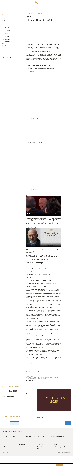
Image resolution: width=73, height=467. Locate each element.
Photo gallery (6, 36)
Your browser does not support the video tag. (43, 206)
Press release (4, 43)
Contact (3, 446)
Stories (36, 7)
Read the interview (30, 71)
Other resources (7, 37)
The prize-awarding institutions (35, 436)
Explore (67, 423)
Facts (5, 25)
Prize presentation (7, 30)
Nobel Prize (5, 452)
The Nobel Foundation (8, 436)
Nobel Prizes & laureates (26, 7)
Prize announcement (6, 41)
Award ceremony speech (7, 52)
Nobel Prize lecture (8, 28)
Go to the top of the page (30, 380)
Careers (38, 448)
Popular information (6, 45)
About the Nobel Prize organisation (12, 431)
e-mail (58, 372)
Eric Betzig (5, 22)
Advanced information (7, 47)
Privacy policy (22, 444)
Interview (6, 33)
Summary (4, 18)
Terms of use (22, 446)
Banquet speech (7, 31)
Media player (39, 446)
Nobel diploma (7, 34)
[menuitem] (26, 7)
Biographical (6, 27)
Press (3, 444)
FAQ (3, 448)
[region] (36, 465)
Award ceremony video (7, 50)
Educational (41, 7)
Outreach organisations (57, 436)
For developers (40, 444)
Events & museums (47, 7)
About (33, 7)
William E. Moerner (6, 39)
